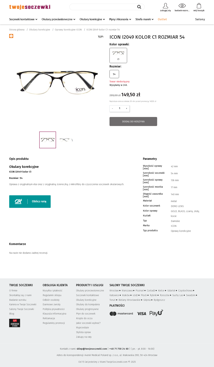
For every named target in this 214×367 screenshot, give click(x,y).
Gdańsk (172, 290)
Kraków (127, 295)
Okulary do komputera (88, 304)
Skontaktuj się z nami (20, 295)
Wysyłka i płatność (52, 290)
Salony (200, 19)
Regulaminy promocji (54, 323)
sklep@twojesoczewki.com (92, 348)
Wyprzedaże (82, 327)
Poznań (141, 290)
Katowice (115, 295)
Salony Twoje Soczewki (21, 309)
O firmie (13, 290)
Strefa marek (143, 19)
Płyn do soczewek (85, 313)
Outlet (162, 19)
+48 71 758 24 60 (119, 348)
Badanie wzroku (17, 300)
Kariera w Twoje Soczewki (22, 304)
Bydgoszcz (159, 300)
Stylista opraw (83, 332)
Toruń (114, 300)
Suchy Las (178, 295)
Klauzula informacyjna (54, 313)
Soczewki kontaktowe (21, 19)
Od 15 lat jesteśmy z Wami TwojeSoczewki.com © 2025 (107, 361)
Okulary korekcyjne (91, 19)
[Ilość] (119, 108)
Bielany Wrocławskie (131, 300)
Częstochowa (186, 290)
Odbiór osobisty (51, 300)
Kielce (162, 290)
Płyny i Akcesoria (118, 19)
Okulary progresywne (87, 309)
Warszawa (128, 290)
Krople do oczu (84, 318)
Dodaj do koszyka (133, 121)
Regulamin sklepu (52, 295)
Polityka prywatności (54, 309)
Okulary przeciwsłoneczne (57, 19)
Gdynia (148, 300)
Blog (11, 313)
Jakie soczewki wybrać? (88, 323)
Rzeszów (166, 295)
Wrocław (115, 290)
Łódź (136, 295)
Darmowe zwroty (52, 304)
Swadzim (192, 295)
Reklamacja (49, 318)
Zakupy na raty (84, 337)
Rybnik (154, 295)
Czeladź (152, 290)
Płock (145, 295)
